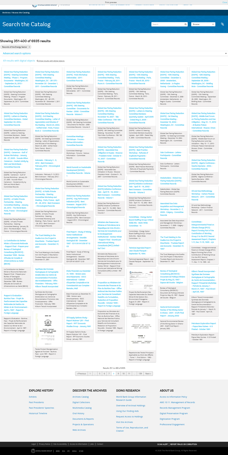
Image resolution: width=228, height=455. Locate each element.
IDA (63, 451)
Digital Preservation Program (174, 413)
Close (224, 2)
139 (140, 373)
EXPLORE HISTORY (97, 5)
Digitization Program (170, 418)
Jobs (92, 444)
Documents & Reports (83, 418)
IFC (68, 451)
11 (129, 373)
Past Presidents (36, 402)
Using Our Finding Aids (127, 411)
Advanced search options (17, 53)
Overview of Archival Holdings (130, 405)
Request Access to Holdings (129, 416)
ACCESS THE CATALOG (144, 5)
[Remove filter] (29, 47)
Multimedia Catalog (82, 407)
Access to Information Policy (173, 396)
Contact (100, 444)
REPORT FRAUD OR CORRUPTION (183, 444)
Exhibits (33, 396)
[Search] (169, 24)
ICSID (81, 451)
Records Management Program (175, 407)
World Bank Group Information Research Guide (131, 398)
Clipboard (222, 24)
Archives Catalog (81, 396)
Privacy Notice (44, 444)
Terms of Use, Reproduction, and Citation (132, 429)
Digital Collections (81, 402)
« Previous (81, 373)
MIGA (74, 451)
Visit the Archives (124, 422)
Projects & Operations (83, 424)
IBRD (58, 451)
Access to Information (78, 444)
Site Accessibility (60, 444)
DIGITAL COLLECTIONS (120, 5)
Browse (203, 24)
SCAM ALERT (162, 444)
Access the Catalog (21, 12)
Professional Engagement (172, 424)
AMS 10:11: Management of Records (177, 402)
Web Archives (79, 430)
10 (123, 373)
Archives (6, 12)
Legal (33, 444)
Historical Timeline (38, 413)
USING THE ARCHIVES (168, 5)
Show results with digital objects (51, 61)
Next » (148, 373)
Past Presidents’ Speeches (41, 407)
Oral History (78, 413)
